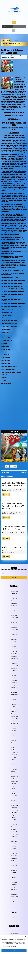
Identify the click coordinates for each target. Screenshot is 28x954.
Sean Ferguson (15, 56)
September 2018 (14, 665)
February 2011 (14, 884)
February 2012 (14, 855)
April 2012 (14, 851)
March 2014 (14, 795)
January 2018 (14, 685)
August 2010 (14, 899)
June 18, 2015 (7, 489)
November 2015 (14, 747)
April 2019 (14, 649)
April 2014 (14, 793)
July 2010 (14, 901)
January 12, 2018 (7, 532)
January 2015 (14, 771)
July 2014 (14, 786)
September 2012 (14, 839)
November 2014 (14, 776)
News (7, 466)
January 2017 (14, 714)
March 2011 (14, 882)
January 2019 (14, 656)
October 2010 (14, 894)
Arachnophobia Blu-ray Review (13, 547)
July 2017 (14, 699)
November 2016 (14, 718)
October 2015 (14, 750)
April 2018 (14, 677)
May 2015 (14, 762)
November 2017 (14, 690)
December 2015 (14, 745)
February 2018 (14, 682)
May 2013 (14, 819)
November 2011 (14, 863)
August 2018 (14, 668)
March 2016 (14, 738)
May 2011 (14, 877)
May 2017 (14, 704)
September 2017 (14, 694)
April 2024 (14, 610)
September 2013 (14, 810)
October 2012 (14, 836)
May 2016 (14, 733)
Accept (14, 950)
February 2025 (14, 601)
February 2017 (14, 711)
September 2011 (14, 868)
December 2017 (14, 687)
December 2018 (14, 658)
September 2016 (14, 723)
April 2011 (14, 880)
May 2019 (14, 646)
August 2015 (14, 754)
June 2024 (14, 608)
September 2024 (14, 605)
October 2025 (14, 593)
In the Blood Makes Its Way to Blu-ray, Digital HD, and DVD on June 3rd (13, 506)
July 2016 (14, 728)
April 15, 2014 (7, 512)
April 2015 (14, 764)
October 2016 (14, 721)
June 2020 (14, 625)
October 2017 (14, 692)
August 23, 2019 (6, 56)
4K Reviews (14, 930)
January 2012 (14, 858)
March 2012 (14, 853)
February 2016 (14, 740)
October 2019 (14, 634)
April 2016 (14, 735)
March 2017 (14, 709)
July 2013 (14, 815)
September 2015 (14, 752)
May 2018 (14, 675)
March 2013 (14, 824)
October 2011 (14, 865)
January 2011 (14, 887)
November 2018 (14, 661)
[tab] (14, 22)
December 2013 (14, 803)
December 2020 (14, 620)
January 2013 (14, 829)
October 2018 (14, 663)
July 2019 (14, 641)
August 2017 (14, 697)
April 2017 (14, 706)
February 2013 (14, 827)
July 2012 (14, 843)
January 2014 (14, 800)
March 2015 (14, 767)
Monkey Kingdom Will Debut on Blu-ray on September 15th (14, 484)
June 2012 (14, 846)
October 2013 (14, 807)
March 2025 (14, 598)
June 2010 (14, 904)
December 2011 (14, 860)
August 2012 (14, 841)
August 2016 (14, 726)
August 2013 (14, 812)
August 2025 (14, 596)
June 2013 (14, 817)
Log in (14, 917)
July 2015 (14, 757)
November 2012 (14, 834)
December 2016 (14, 716)
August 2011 (14, 870)
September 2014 (14, 781)
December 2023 (14, 617)
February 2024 (14, 615)
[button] (26, 936)
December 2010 (14, 889)
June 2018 (14, 673)
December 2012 (14, 831)
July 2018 (14, 670)
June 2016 (14, 730)
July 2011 (14, 872)
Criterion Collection (14, 933)
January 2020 (14, 627)
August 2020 (14, 622)
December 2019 (14, 629)
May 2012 (14, 848)
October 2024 (14, 603)
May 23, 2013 (7, 550)
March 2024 (14, 613)
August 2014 (14, 783)
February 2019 (14, 653)
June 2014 (14, 788)
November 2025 (14, 591)
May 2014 (14, 791)
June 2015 (14, 759)
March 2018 (14, 680)
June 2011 (14, 875)
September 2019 (14, 637)
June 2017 (14, 702)
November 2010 (14, 892)
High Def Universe (14, 16)
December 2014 (14, 774)
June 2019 (14, 644)
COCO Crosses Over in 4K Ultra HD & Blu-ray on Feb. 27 (13, 527)
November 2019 (14, 632)
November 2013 (14, 805)
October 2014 (14, 778)
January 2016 (14, 742)
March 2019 (14, 651)
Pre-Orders (13, 466)
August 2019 (14, 639)
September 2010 (14, 896)
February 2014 (14, 798)
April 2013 (14, 822)
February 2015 (14, 769)
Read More (6, 494)
